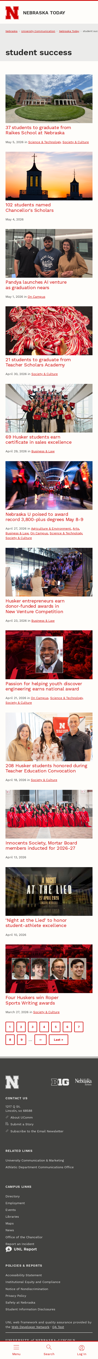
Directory (12, 1196)
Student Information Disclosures (30, 1309)
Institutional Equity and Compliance (32, 1282)
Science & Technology (44, 142)
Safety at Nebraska (20, 1302)
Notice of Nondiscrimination (26, 1289)
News (9, 1230)
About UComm (21, 1117)
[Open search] (49, 1350)
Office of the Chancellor (24, 1237)
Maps (9, 1223)
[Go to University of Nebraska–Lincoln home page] (12, 13)
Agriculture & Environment (51, 528)
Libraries (12, 1216)
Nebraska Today (44, 12)
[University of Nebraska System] (84, 1082)
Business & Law (43, 451)
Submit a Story (21, 1124)
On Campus (36, 297)
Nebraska (11, 31)
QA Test (58, 1327)
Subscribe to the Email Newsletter (37, 1131)
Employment (15, 1203)
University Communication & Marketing (34, 1160)
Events (10, 1210)
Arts (76, 528)
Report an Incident (21, 1247)
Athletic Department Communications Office (39, 1167)
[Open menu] (16, 1350)
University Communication (38, 31)
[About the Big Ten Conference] (60, 1082)
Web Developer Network (30, 1327)
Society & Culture (75, 142)
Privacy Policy (15, 1296)
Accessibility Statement (23, 1275)
